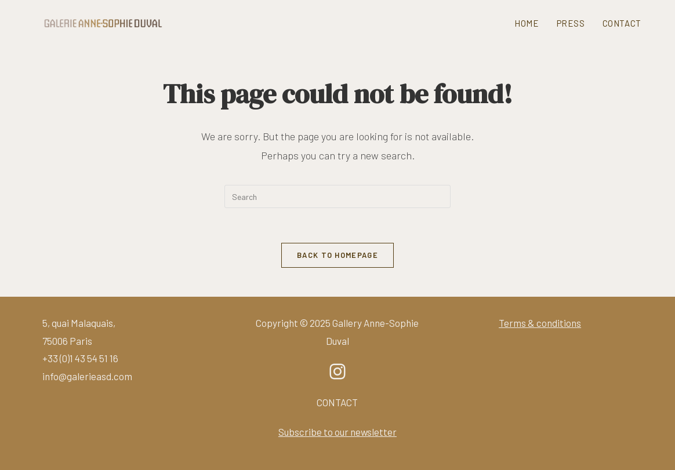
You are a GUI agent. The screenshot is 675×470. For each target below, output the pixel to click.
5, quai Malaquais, (78, 323)
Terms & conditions (540, 323)
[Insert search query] (337, 196)
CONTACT (337, 402)
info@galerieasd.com (87, 376)
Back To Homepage (337, 255)
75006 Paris (67, 341)
